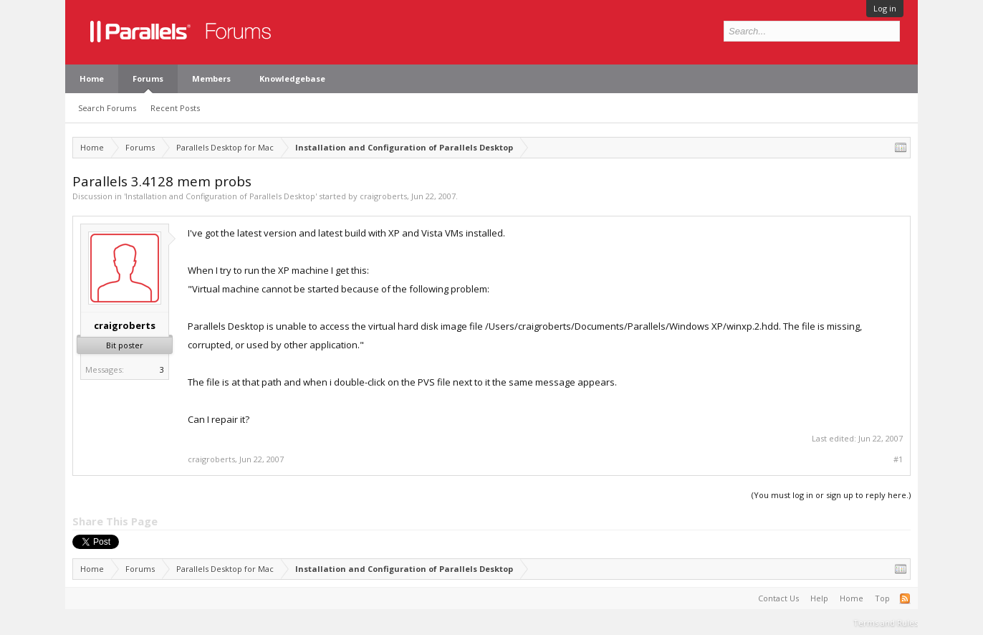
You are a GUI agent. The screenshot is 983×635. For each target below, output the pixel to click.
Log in (884, 8)
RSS (905, 598)
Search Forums (107, 107)
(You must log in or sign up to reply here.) (831, 495)
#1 (898, 459)
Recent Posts (175, 107)
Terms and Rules (885, 622)
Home (92, 78)
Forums (148, 78)
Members (211, 78)
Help (819, 598)
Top (882, 598)
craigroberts (383, 196)
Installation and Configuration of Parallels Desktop (220, 196)
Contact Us (778, 598)
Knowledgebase (292, 78)
